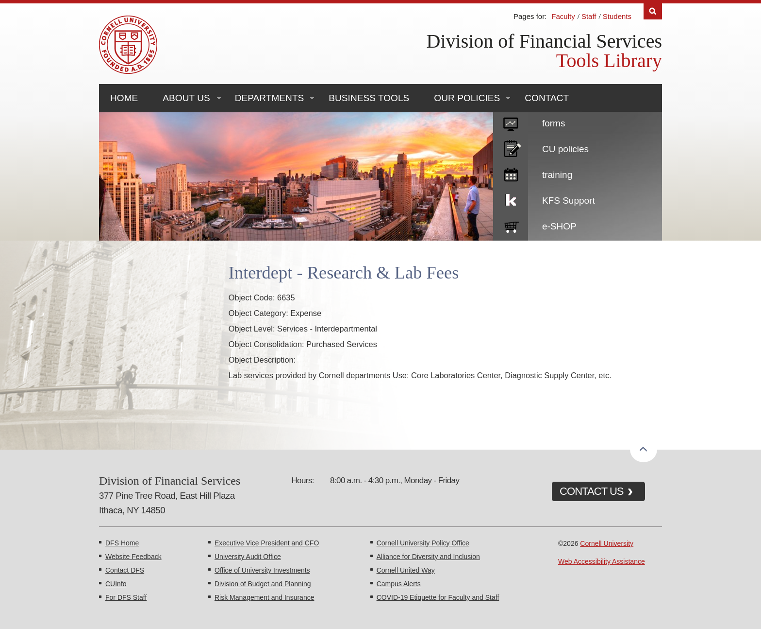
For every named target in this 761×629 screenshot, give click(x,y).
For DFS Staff (126, 597)
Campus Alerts (399, 584)
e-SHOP (559, 226)
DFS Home (122, 543)
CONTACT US (592, 491)
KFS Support (568, 200)
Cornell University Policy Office (423, 543)
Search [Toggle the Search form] (653, 11)
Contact (547, 98)
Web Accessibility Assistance (601, 561)
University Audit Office (248, 556)
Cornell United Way (406, 570)
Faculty (563, 16)
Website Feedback (133, 556)
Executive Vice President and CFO (267, 543)
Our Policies (467, 98)
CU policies (565, 149)
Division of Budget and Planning (263, 584)
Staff (588, 16)
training (557, 175)
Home (124, 98)
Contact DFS (124, 570)
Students (617, 16)
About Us (186, 98)
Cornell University (606, 543)
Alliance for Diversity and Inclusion (428, 556)
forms (553, 123)
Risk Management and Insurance (264, 597)
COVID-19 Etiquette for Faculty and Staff (438, 597)
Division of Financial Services (544, 41)
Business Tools (369, 98)
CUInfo (116, 584)
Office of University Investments (262, 570)
